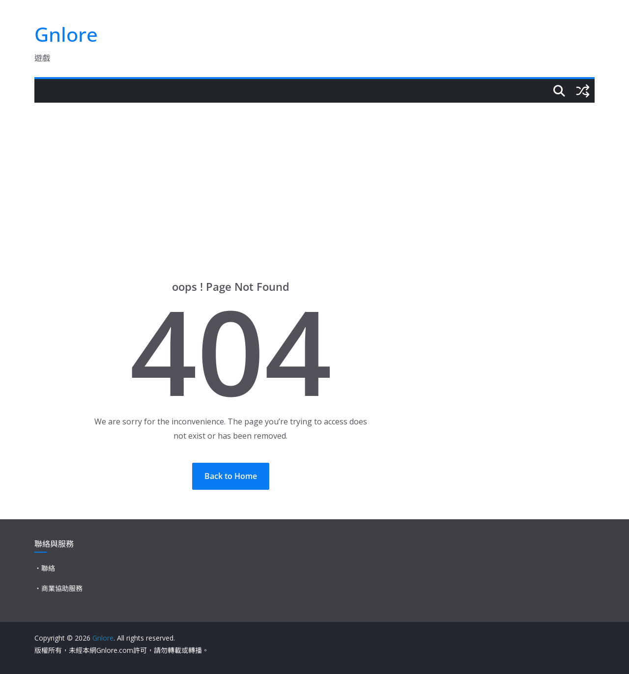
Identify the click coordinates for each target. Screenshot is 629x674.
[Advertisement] (314, 176)
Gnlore (66, 34)
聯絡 (48, 568)
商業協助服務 (62, 588)
